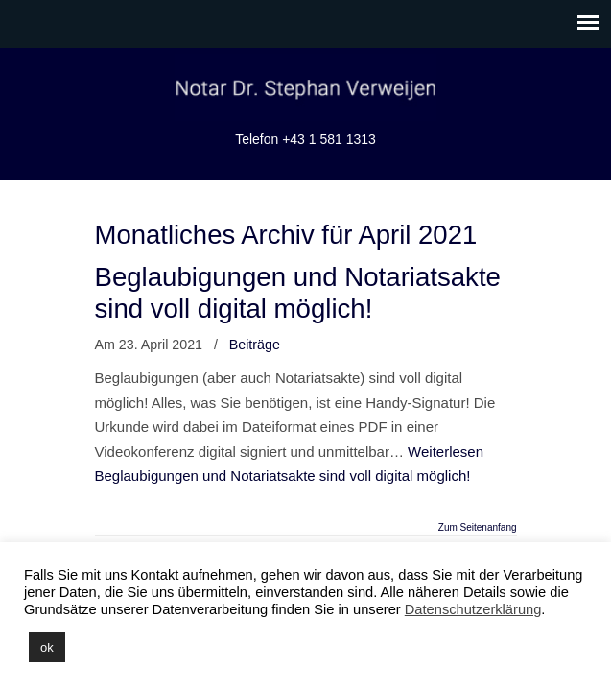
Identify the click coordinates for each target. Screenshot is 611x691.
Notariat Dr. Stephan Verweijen (306, 87)
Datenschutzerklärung (473, 609)
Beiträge (254, 344)
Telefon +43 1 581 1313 (305, 139)
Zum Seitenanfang (477, 528)
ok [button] (47, 647)
